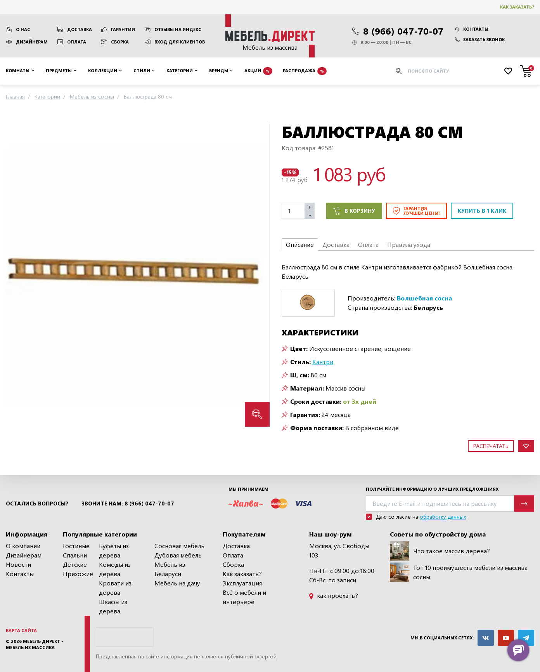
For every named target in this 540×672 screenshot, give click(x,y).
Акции (258, 71)
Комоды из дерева (115, 569)
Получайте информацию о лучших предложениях (432, 489)
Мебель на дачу (177, 583)
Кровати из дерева (115, 587)
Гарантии (123, 29)
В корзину (354, 211)
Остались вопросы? (37, 503)
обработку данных (443, 516)
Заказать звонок (480, 39)
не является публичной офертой (235, 656)
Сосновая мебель (179, 546)
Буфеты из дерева (114, 550)
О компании (23, 546)
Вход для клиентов (179, 42)
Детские (75, 564)
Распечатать (491, 446)
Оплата (76, 42)
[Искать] (399, 71)
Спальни (75, 555)
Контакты (471, 29)
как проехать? (333, 595)
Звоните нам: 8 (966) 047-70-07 (127, 503)
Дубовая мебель (178, 555)
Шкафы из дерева (113, 606)
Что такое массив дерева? (440, 551)
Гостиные (76, 546)
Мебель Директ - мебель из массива (34, 644)
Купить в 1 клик (482, 210)
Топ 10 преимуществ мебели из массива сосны (459, 572)
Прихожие (78, 574)
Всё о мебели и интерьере (244, 597)
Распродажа (305, 71)
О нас (23, 29)
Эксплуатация (242, 583)
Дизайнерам (32, 42)
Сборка (120, 42)
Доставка (79, 29)
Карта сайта (21, 630)
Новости (18, 564)
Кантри (322, 362)
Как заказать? (517, 7)
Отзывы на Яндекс (177, 29)
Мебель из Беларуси (169, 569)
